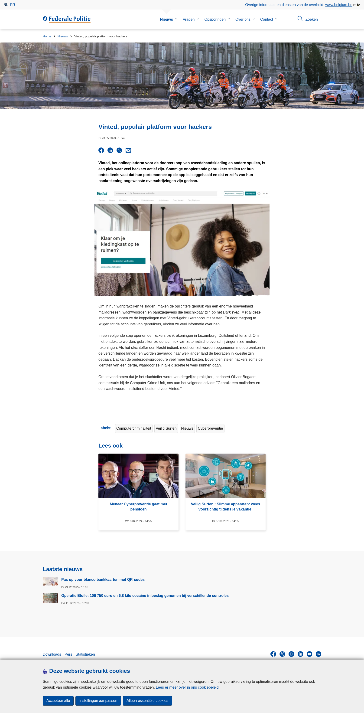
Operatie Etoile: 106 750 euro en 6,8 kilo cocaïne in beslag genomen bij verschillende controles (145, 595)
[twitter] (282, 653)
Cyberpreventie (210, 428)
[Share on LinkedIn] (110, 150)
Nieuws (166, 19)
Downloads (52, 654)
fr (12, 5)
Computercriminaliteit (133, 428)
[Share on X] (119, 150)
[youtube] (309, 653)
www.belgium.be (338, 5)
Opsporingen (215, 19)
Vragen (189, 19)
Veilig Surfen (166, 428)
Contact (266, 19)
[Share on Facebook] (101, 150)
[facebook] (273, 653)
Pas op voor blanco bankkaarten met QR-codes (103, 579)
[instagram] (291, 653)
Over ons (242, 19)
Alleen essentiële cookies (147, 701)
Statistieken (85, 654)
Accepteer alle (58, 701)
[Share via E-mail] (128, 150)
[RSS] (318, 653)
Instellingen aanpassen (98, 701)
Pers (68, 654)
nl (5, 5)
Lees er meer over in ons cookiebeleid (187, 687)
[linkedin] (300, 653)
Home (47, 36)
